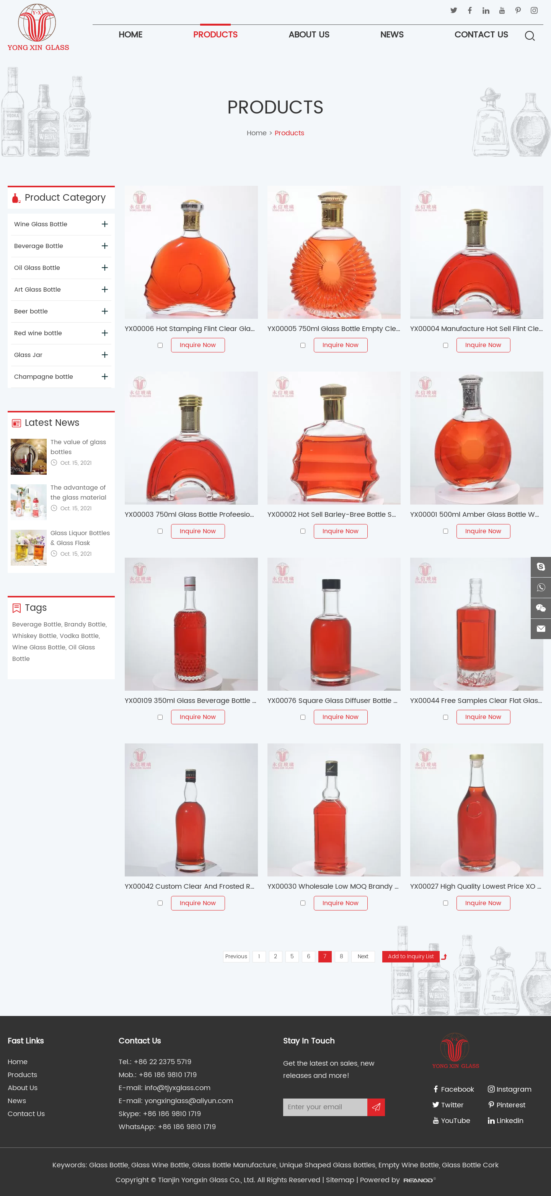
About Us (309, 35)
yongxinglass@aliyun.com (189, 1101)
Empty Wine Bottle (408, 1165)
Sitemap (340, 1180)
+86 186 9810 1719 (172, 1114)
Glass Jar (61, 355)
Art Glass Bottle (61, 290)
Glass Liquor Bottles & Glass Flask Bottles (80, 543)
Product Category (58, 198)
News (392, 35)
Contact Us (481, 35)
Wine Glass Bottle (61, 224)
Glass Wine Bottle (159, 1165)
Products (215, 35)
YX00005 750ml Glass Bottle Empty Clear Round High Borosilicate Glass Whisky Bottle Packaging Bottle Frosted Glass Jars (334, 329)
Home (130, 35)
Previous (236, 956)
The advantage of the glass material (78, 493)
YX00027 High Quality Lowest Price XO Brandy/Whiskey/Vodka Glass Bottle (476, 886)
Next (363, 956)
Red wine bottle (61, 333)
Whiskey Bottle (34, 636)
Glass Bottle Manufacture (233, 1165)
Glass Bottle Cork (469, 1165)
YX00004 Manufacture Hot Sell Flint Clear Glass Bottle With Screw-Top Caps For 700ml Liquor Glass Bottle (476, 329)
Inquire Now (198, 345)
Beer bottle (61, 311)
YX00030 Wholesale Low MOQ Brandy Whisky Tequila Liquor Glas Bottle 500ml (334, 886)
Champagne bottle (61, 377)
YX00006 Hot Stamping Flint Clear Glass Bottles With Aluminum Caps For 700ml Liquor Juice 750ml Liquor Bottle (191, 329)
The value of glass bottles (78, 447)
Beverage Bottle (61, 246)
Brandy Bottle (85, 625)
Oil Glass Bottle (61, 268)
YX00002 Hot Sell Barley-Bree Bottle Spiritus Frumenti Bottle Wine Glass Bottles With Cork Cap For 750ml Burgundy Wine (334, 514)
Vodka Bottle (79, 636)
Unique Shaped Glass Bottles (326, 1165)
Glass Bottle (108, 1165)
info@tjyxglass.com (177, 1088)
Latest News (45, 423)
